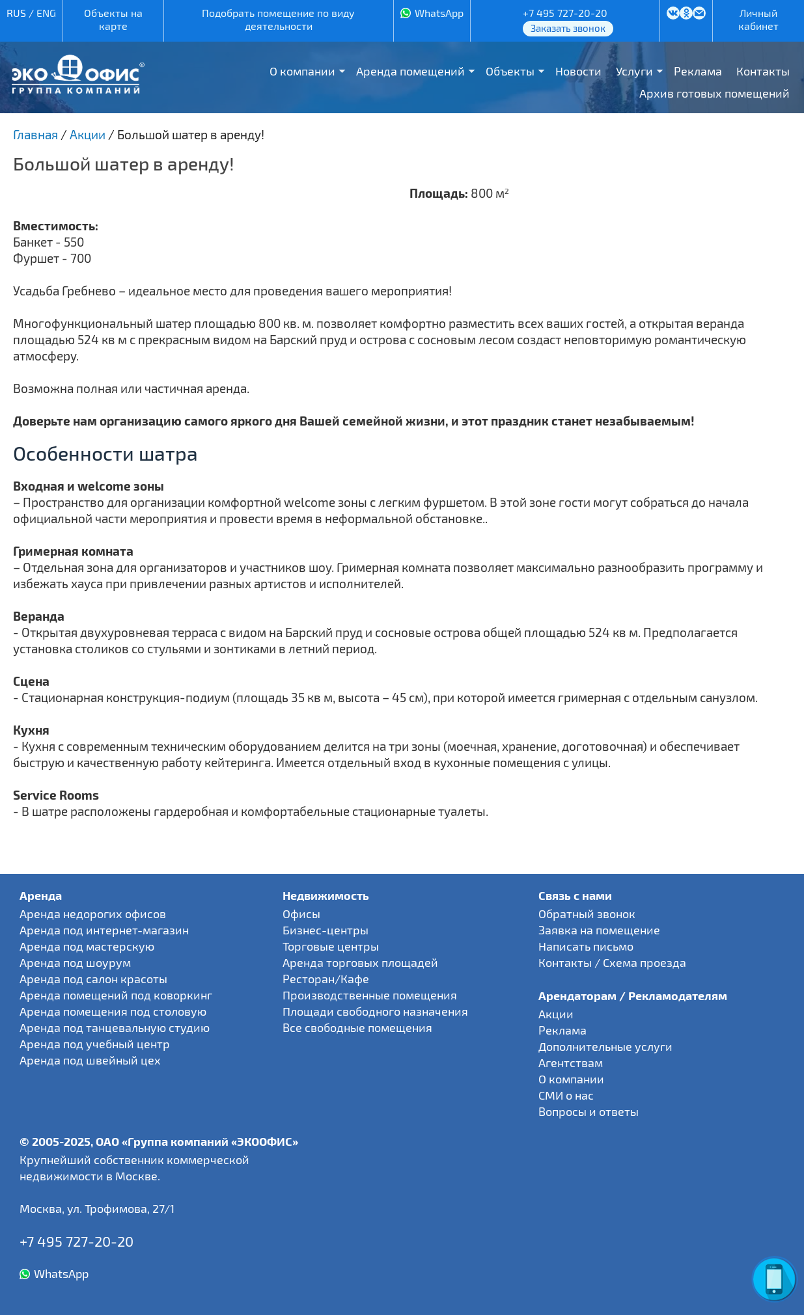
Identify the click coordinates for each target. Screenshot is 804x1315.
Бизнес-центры (325, 930)
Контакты (763, 71)
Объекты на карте (113, 19)
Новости (578, 71)
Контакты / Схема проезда (612, 962)
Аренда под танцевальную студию (115, 1027)
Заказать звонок (568, 28)
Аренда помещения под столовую (113, 1011)
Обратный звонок (586, 913)
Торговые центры (331, 946)
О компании (302, 71)
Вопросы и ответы (588, 1111)
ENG (46, 13)
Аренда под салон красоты (93, 978)
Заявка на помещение (599, 930)
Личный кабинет (758, 19)
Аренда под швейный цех (90, 1060)
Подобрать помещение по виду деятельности (278, 19)
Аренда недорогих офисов (93, 913)
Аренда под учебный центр (95, 1044)
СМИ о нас (566, 1095)
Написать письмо (585, 946)
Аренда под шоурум (75, 962)
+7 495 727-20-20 (565, 13)
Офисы (301, 913)
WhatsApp (439, 13)
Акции (556, 1014)
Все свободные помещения (357, 1027)
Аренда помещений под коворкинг (116, 995)
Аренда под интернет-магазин (104, 930)
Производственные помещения (370, 995)
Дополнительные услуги (605, 1046)
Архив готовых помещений (714, 93)
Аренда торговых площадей (360, 962)
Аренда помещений (410, 71)
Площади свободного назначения (375, 1011)
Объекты (510, 71)
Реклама (698, 71)
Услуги (634, 71)
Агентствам (570, 1062)
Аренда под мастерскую (87, 946)
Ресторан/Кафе (326, 978)
